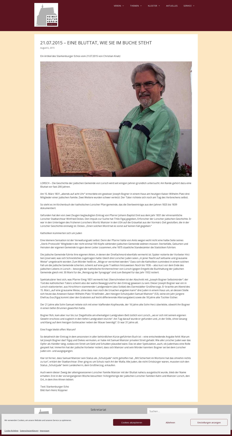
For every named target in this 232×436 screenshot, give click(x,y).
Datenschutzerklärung (29, 430)
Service (191, 6)
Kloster (155, 6)
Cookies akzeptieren (131, 422)
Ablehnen (170, 422)
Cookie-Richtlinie (11, 430)
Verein (120, 6)
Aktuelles (172, 5)
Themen (137, 6)
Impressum (44, 430)
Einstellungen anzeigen (209, 422)
